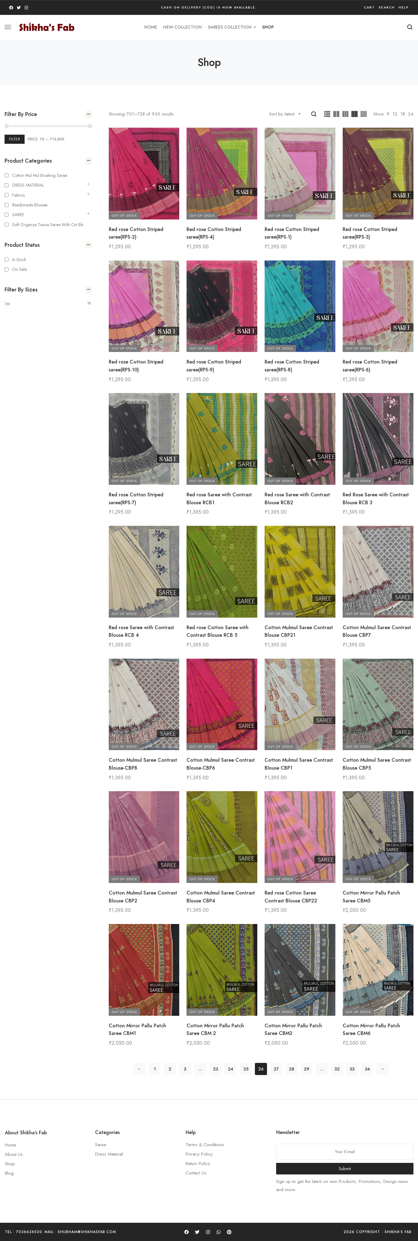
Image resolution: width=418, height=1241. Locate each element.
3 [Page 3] (185, 1069)
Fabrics (18, 195)
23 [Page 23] (215, 1069)
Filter (14, 139)
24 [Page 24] (230, 1069)
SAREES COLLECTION (232, 27)
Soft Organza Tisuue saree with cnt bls (47, 225)
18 (402, 114)
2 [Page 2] (170, 1069)
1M (7, 304)
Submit (345, 1169)
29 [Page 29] (306, 1069)
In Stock (19, 260)
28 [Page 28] (291, 1069)
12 (394, 114)
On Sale (19, 269)
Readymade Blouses (29, 205)
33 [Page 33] (352, 1069)
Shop (268, 27)
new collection (182, 27)
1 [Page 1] (155, 1069)
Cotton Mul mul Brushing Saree (39, 175)
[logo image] (46, 26)
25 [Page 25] (245, 1069)
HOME (150, 27)
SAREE (18, 215)
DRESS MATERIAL (28, 185)
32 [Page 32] (337, 1069)
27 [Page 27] (276, 1069)
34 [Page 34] (367, 1069)
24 (410, 114)
